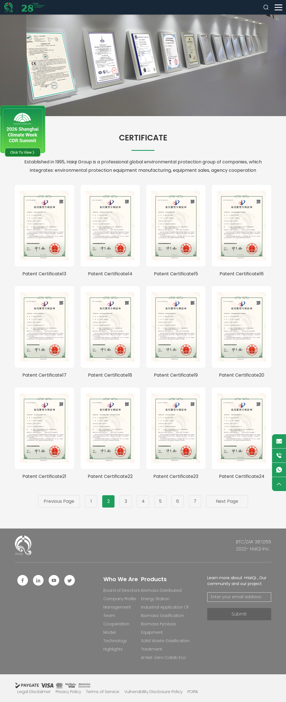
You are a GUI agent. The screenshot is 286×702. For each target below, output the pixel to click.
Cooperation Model (116, 628)
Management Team (117, 611)
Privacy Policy (68, 691)
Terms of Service (102, 691)
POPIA (192, 691)
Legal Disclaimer (34, 691)
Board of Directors (121, 590)
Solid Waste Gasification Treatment (165, 645)
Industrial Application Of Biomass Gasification (165, 611)
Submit (239, 614)
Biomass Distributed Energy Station (161, 595)
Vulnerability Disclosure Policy (153, 691)
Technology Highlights (115, 645)
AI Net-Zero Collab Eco (163, 657)
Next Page (227, 501)
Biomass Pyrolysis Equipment (158, 628)
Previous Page (59, 501)
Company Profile (119, 599)
